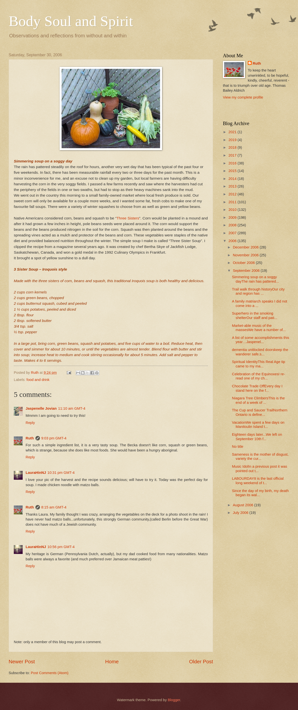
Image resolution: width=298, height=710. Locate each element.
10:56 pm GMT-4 (61, 547)
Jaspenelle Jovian (41, 408)
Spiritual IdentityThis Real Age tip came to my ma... (258, 364)
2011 (233, 202)
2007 (233, 233)
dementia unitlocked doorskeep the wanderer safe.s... (260, 352)
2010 (233, 210)
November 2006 (246, 255)
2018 (233, 147)
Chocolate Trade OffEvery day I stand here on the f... (257, 388)
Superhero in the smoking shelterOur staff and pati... (254, 315)
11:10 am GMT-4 (71, 408)
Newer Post (22, 661)
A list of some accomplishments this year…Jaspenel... (260, 340)
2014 (233, 179)
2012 (233, 194)
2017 (233, 155)
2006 (233, 241)
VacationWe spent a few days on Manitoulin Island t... (258, 424)
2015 (233, 171)
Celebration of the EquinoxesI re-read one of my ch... (258, 376)
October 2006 (244, 263)
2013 (233, 186)
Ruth (30, 438)
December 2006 (246, 247)
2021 (233, 132)
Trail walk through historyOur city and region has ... (258, 291)
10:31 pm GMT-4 (61, 473)
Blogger (174, 700)
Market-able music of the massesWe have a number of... (259, 328)
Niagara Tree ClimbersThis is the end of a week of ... (258, 400)
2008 (233, 225)
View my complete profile (243, 97)
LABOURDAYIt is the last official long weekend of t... (258, 481)
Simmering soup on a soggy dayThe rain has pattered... (255, 279)
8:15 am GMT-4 (53, 507)
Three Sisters (127, 218)
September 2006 (247, 271)
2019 (233, 140)
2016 (233, 163)
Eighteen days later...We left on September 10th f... (257, 437)
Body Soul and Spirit (71, 21)
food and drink (38, 380)
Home (112, 661)
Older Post (201, 661)
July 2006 (241, 513)
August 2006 (243, 505)
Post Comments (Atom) (49, 673)
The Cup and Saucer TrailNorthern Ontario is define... (259, 412)
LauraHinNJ (36, 473)
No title (237, 447)
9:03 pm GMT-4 (53, 438)
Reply (30, 423)
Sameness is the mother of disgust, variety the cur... (260, 456)
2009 (233, 217)
